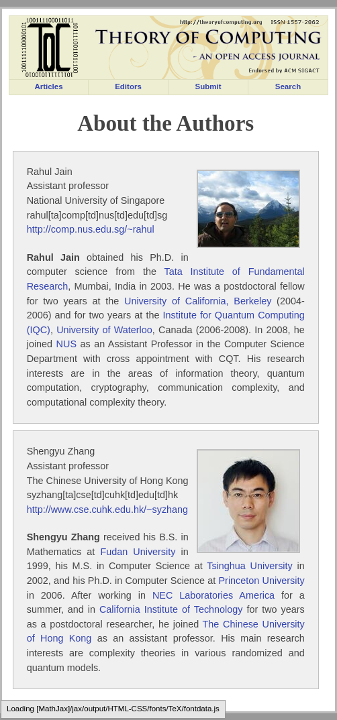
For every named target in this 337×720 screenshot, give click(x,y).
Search (288, 86)
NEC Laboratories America (213, 595)
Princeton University (262, 580)
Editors (128, 86)
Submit (208, 86)
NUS (66, 344)
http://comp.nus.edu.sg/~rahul (90, 229)
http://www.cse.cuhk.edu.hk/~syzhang (107, 509)
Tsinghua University (250, 565)
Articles (48, 86)
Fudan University (137, 551)
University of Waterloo (104, 329)
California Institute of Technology (171, 609)
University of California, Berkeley (197, 301)
